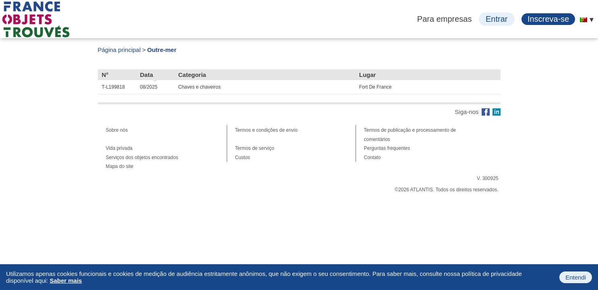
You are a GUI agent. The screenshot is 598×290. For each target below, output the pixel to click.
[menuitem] (583, 19)
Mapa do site (120, 166)
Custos (242, 157)
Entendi (575, 277)
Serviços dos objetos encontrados (142, 157)
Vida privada (119, 148)
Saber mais (66, 280)
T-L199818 (113, 87)
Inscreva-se (548, 18)
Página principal (119, 49)
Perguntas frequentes (387, 148)
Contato (372, 157)
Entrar (496, 18)
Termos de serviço (254, 148)
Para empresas (444, 18)
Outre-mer (162, 49)
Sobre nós (117, 130)
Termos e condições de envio (266, 130)
